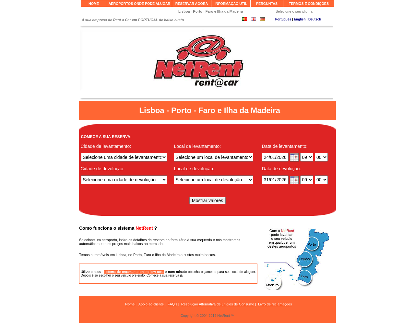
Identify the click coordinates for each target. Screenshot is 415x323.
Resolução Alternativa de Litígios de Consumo (217, 304)
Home (130, 304)
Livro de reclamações (275, 304)
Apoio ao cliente (151, 304)
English (299, 19)
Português (283, 19)
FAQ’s (172, 304)
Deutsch (314, 19)
